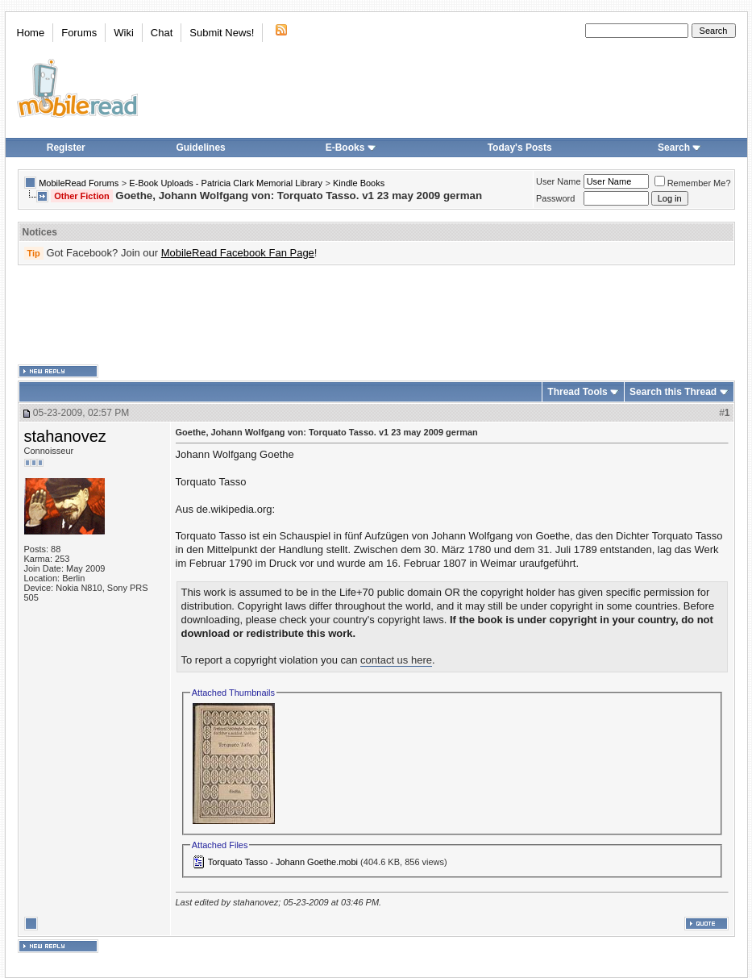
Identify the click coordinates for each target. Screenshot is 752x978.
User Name (558, 181)
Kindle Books (358, 183)
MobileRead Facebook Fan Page (237, 253)
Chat (161, 33)
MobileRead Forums (78, 183)
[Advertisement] (376, 315)
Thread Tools (577, 391)
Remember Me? (692, 183)
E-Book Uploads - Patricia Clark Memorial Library (225, 183)
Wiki (124, 33)
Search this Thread (673, 391)
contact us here (396, 660)
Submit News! (221, 33)
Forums (79, 33)
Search (679, 147)
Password (555, 198)
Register (66, 147)
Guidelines (200, 147)
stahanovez (65, 436)
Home (31, 33)
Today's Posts (520, 147)
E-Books (351, 147)
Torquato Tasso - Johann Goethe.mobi (283, 862)
